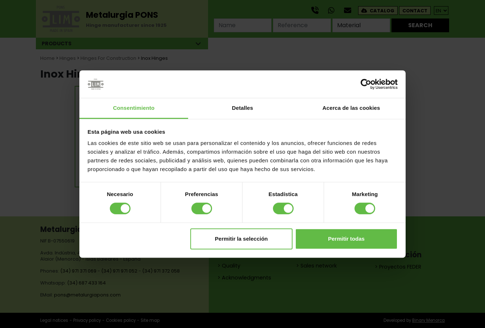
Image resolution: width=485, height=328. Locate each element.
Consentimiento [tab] (134, 108)
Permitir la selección (241, 239)
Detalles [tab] (242, 108)
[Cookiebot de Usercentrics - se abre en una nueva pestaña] (366, 84)
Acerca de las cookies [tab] (351, 108)
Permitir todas (346, 239)
